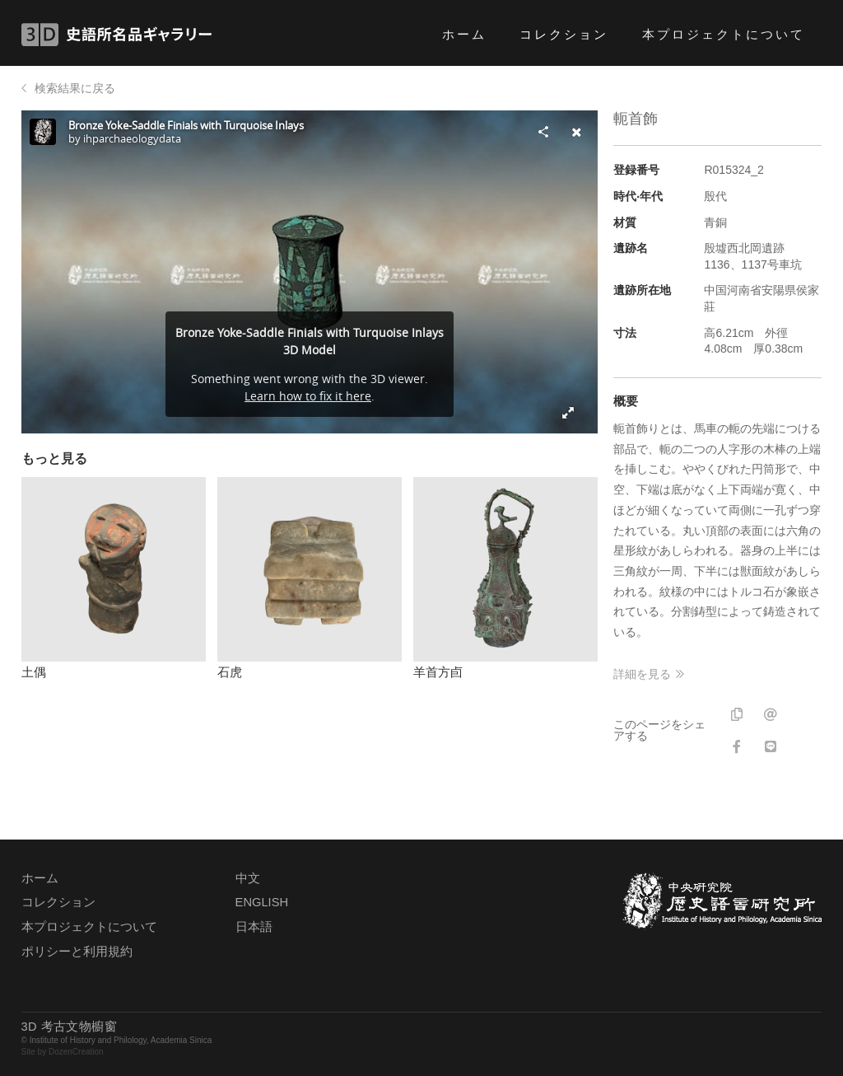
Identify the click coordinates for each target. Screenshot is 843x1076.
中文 (247, 878)
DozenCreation (76, 1051)
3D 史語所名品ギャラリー (116, 34)
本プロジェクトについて (724, 34)
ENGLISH (261, 902)
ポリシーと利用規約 (77, 951)
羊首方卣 (438, 672)
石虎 (229, 672)
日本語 (253, 926)
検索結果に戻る (75, 88)
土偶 (33, 672)
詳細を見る (642, 674)
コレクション (563, 34)
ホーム (464, 34)
